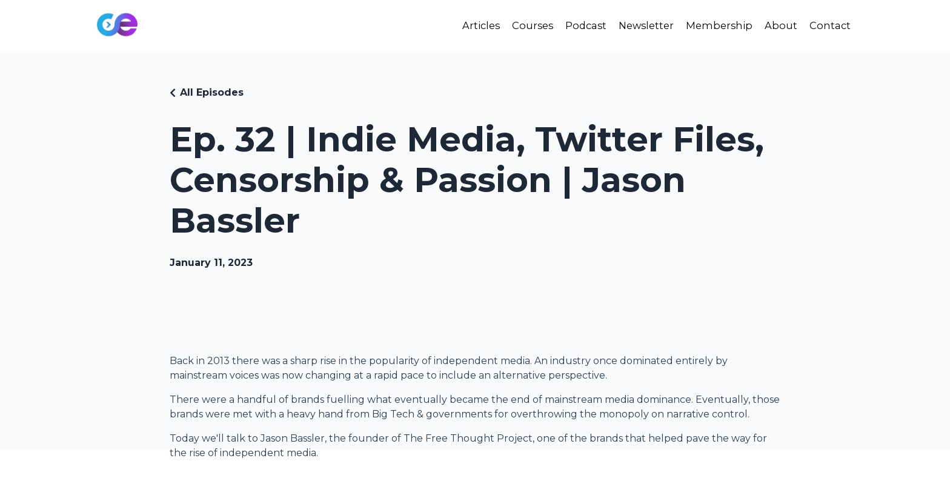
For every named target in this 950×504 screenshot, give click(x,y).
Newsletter (638, 25)
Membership (715, 25)
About (779, 25)
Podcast (575, 25)
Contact (829, 25)
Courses (518, 25)
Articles (464, 25)
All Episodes (212, 92)
